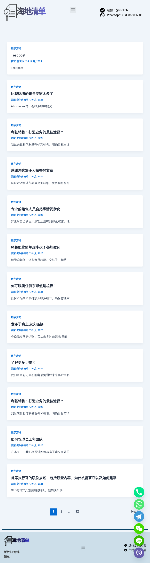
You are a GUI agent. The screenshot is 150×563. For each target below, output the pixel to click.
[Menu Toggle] (83, 548)
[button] (73, 10)
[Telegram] (139, 516)
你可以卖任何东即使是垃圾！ (34, 286)
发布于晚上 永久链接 (27, 324)
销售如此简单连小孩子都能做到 (35, 247)
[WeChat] (139, 528)
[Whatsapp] (139, 504)
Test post (18, 55)
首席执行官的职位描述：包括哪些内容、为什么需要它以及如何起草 (63, 478)
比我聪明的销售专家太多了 (32, 94)
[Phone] (139, 492)
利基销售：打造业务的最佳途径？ (37, 132)
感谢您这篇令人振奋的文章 (32, 170)
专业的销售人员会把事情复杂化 (35, 209)
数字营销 (16, 48)
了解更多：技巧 (23, 362)
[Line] (139, 540)
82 (77, 511)
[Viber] (139, 553)
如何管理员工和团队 (27, 439)
